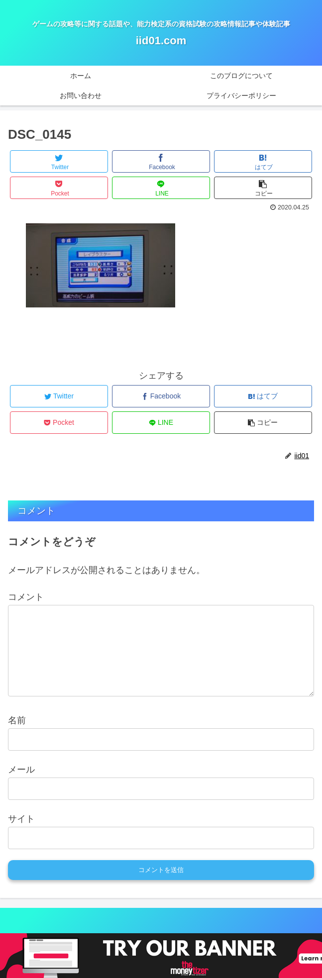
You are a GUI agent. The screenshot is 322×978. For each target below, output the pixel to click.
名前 (17, 736)
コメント (26, 597)
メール (21, 785)
